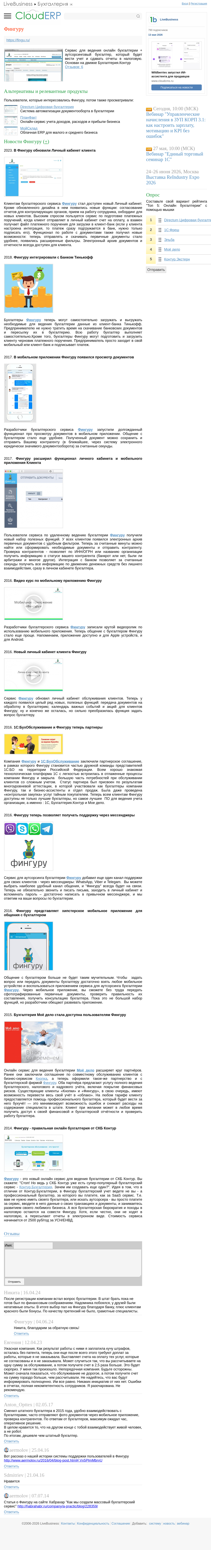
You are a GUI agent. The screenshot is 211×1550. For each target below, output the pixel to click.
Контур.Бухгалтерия (35, 1187)
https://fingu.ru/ (18, 40)
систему (155, 1523)
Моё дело (85, 1070)
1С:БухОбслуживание (60, 761)
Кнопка (41, 1079)
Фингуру (33, 320)
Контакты (68, 1523)
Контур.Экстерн (177, 259)
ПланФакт (28, 118)
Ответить (21, 1334)
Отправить (156, 270)
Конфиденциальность (93, 1523)
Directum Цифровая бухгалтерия (47, 107)
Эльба (169, 240)
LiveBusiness (169, 19)
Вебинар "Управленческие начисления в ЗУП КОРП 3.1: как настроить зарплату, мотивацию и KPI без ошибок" (175, 125)
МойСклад (28, 128)
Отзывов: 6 (74, 67)
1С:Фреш (171, 230)
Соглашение (120, 1523)
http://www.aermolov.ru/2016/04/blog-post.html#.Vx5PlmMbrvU (53, 1460)
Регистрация (199, 3)
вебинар (183, 1523)
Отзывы (11, 1233)
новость (169, 1523)
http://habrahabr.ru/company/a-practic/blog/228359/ (58, 1506)
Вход (185, 3)
